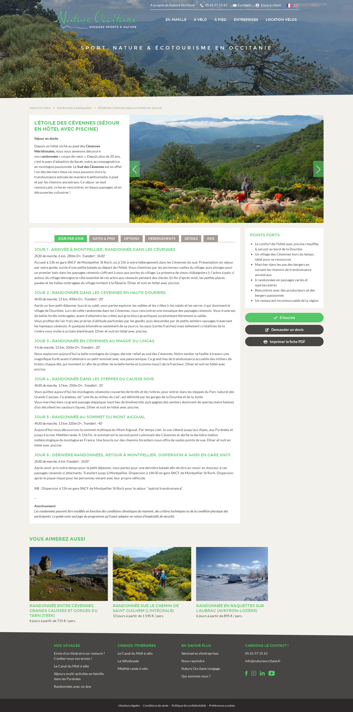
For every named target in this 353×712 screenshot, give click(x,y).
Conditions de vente (155, 705)
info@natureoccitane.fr (263, 661)
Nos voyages (67, 645)
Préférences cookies (222, 705)
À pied (220, 20)
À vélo (200, 20)
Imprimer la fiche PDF (287, 341)
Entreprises (246, 20)
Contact (244, 5)
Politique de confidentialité (189, 705)
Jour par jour (71, 238)
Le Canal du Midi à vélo (71, 666)
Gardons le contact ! (267, 645)
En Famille (175, 20)
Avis (210, 238)
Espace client (271, 5)
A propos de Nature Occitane (172, 5)
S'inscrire (287, 317)
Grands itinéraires (137, 645)
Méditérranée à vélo (133, 668)
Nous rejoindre (192, 661)
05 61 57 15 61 (216, 5)
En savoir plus (196, 645)
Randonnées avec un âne (72, 686)
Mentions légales (129, 705)
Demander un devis (287, 329)
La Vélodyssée (128, 661)
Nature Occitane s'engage (200, 668)
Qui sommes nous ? (196, 676)
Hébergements (162, 238)
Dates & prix (104, 238)
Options (131, 238)
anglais (296, 6)
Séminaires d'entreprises (199, 653)
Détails (191, 238)
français (289, 6)
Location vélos (281, 20)
